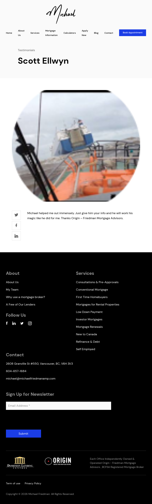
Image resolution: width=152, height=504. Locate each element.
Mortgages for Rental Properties (97, 304)
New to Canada (86, 334)
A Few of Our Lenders (20, 304)
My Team (12, 290)
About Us (12, 282)
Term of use (13, 483)
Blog (96, 32)
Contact (108, 32)
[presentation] (34, 421)
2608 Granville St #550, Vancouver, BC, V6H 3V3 (39, 364)
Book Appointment (133, 32)
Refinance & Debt (88, 342)
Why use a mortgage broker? (25, 297)
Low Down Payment (89, 312)
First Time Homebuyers (92, 297)
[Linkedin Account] (14, 324)
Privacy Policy (33, 483)
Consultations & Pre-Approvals (97, 282)
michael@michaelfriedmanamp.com (30, 378)
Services (34, 32)
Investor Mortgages (89, 319)
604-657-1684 (16, 371)
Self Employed (85, 349)
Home (9, 32)
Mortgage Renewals (89, 327)
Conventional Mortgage (92, 290)
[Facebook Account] (7, 324)
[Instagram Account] (30, 324)
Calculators (70, 32)
